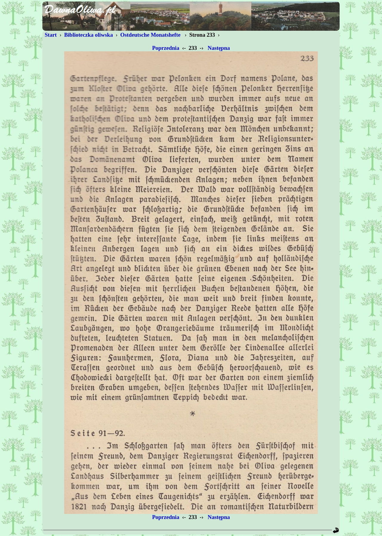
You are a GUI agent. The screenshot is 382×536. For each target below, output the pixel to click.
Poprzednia (166, 48)
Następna (218, 48)
